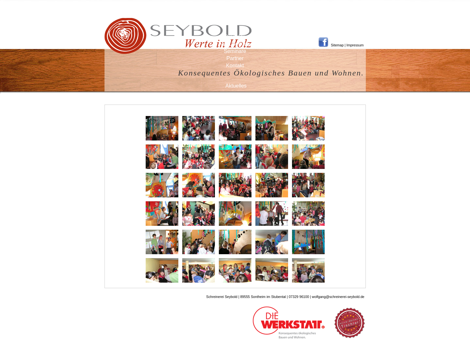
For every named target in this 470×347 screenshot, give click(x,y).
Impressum (355, 45)
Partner (234, 58)
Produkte (234, 37)
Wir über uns (235, 44)
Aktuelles (236, 86)
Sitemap (337, 45)
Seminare (235, 51)
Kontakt (235, 65)
